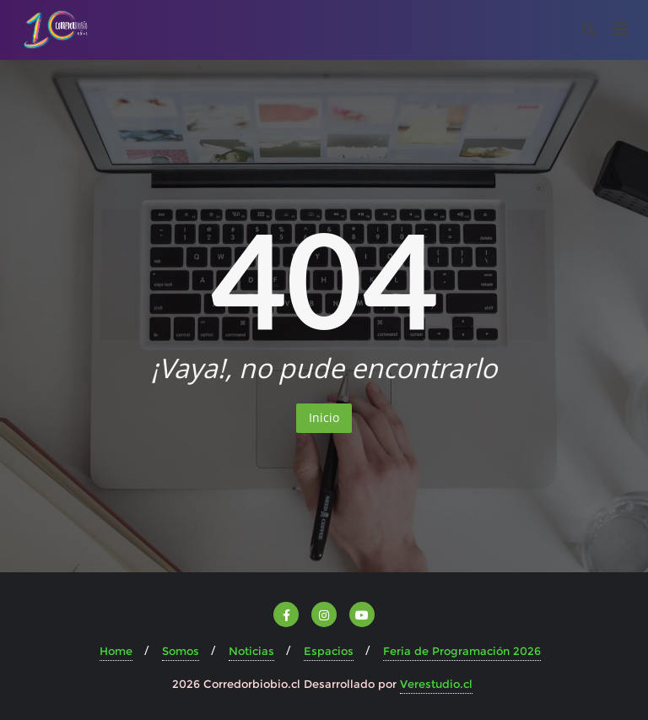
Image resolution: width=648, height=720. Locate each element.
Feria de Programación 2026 (462, 651)
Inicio (324, 417)
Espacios (329, 651)
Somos (180, 651)
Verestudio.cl (436, 683)
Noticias (251, 651)
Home (116, 651)
